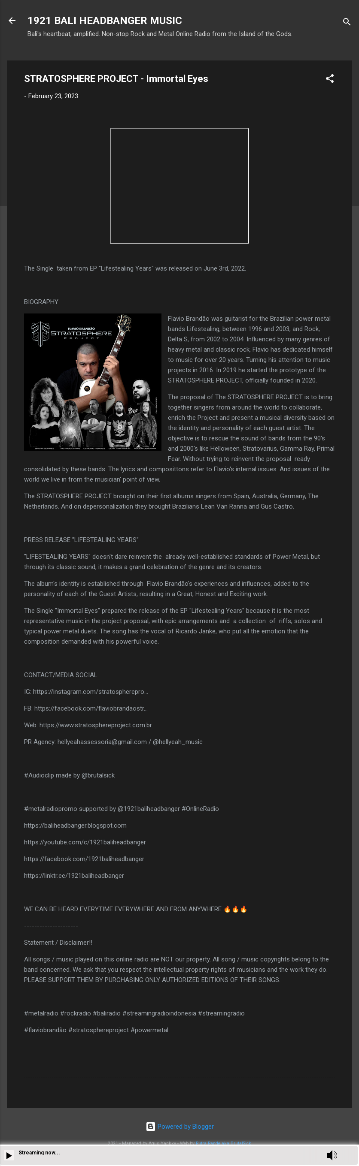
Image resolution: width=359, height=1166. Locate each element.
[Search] (347, 23)
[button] (330, 80)
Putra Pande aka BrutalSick (223, 1143)
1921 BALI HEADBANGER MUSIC (104, 21)
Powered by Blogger (180, 1126)
